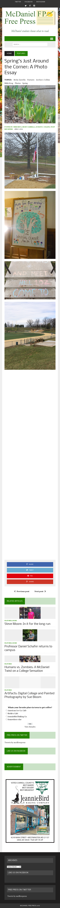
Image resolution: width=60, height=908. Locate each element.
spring (25, 83)
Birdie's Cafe (13, 713)
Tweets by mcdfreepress (14, 742)
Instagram (40, 2)
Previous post (21, 591)
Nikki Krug (8, 83)
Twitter (18, 2)
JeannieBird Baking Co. (17, 716)
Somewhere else (14, 719)
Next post (40, 591)
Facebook (29, 2)
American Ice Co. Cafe (17, 710)
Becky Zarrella (20, 80)
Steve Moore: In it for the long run (27, 624)
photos (18, 83)
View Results (30, 726)
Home (14, 620)
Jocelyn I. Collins (43, 80)
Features (30, 80)
